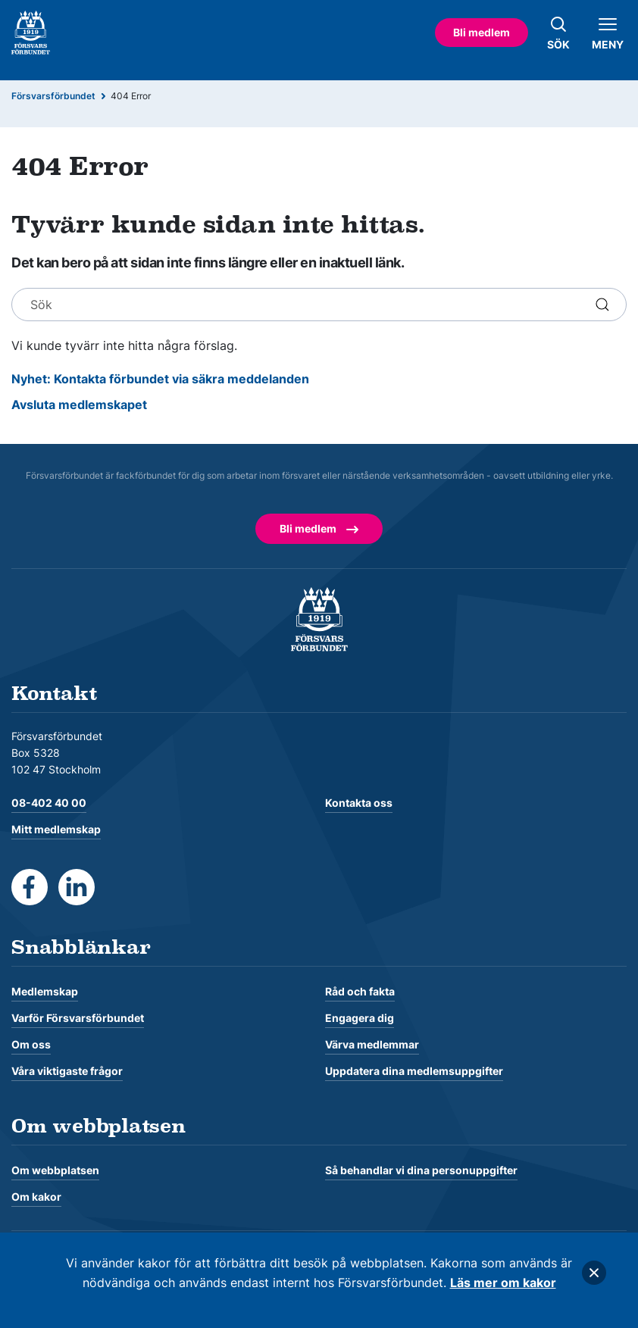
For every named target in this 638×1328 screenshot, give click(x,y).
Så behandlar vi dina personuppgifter (421, 1170)
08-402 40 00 (48, 802)
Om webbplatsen (55, 1170)
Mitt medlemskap (56, 829)
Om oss (31, 1044)
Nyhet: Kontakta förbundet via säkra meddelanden (160, 378)
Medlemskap (44, 991)
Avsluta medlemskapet (79, 404)
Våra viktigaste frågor (67, 1070)
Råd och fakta (360, 991)
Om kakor (36, 1196)
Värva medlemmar (372, 1044)
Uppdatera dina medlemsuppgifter (414, 1070)
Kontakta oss (358, 802)
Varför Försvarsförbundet (77, 1017)
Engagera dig (359, 1017)
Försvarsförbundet (53, 96)
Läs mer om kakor (503, 1282)
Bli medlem (481, 32)
